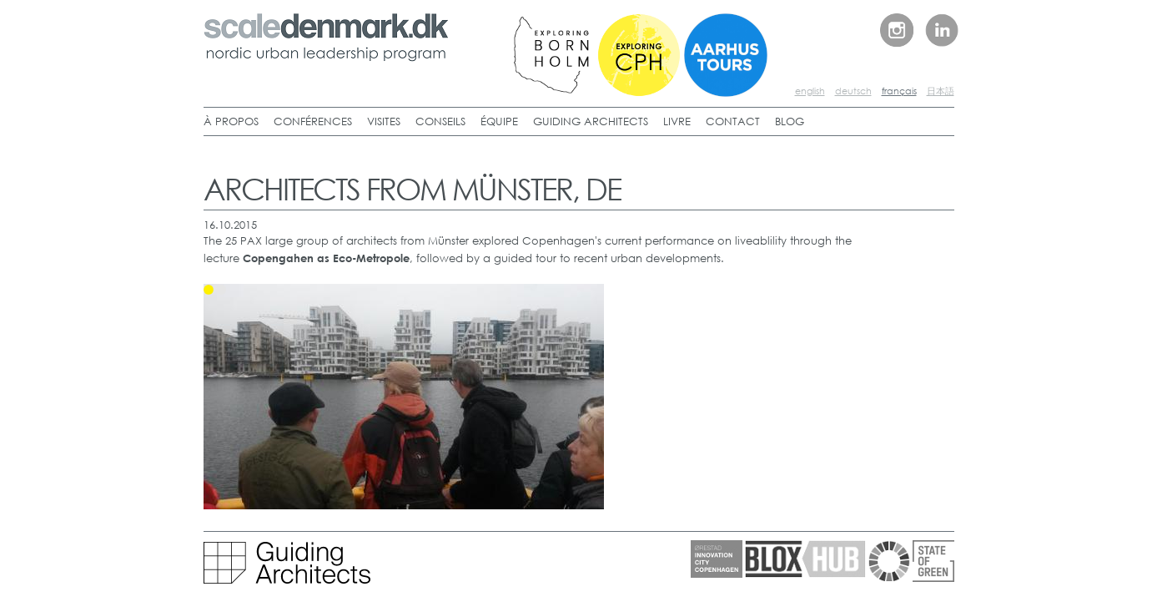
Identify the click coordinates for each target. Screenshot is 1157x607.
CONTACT (733, 121)
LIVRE (677, 121)
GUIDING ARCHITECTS (590, 121)
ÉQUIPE (499, 121)
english (810, 91)
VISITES (383, 121)
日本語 (940, 91)
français (899, 91)
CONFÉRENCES (313, 121)
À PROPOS (231, 121)
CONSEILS (440, 121)
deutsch (853, 91)
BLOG (789, 121)
